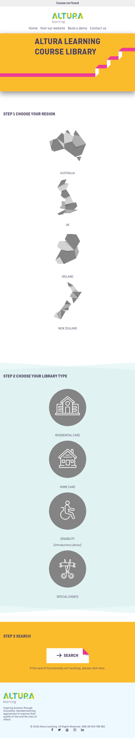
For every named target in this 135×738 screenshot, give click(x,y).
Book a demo (77, 28)
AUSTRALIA (67, 173)
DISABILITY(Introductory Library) (67, 542)
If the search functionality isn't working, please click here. (67, 668)
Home (33, 28)
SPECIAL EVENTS (67, 597)
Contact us (98, 28)
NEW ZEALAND (67, 328)
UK (67, 225)
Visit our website (52, 28)
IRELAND (67, 277)
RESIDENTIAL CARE (67, 435)
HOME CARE (67, 487)
